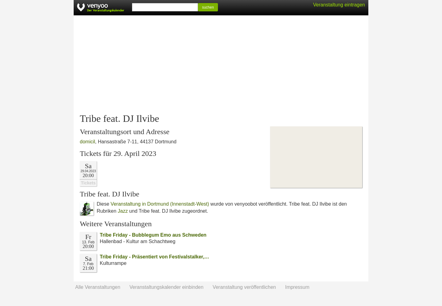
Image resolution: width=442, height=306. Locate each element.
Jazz (123, 211)
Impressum (297, 287)
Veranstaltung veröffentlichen (244, 287)
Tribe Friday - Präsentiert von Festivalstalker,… (154, 256)
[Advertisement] (221, 64)
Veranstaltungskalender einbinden (167, 287)
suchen (208, 7)
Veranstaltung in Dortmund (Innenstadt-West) (159, 204)
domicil (87, 141)
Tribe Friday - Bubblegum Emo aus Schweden (153, 235)
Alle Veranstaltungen (97, 287)
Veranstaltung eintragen (339, 4)
